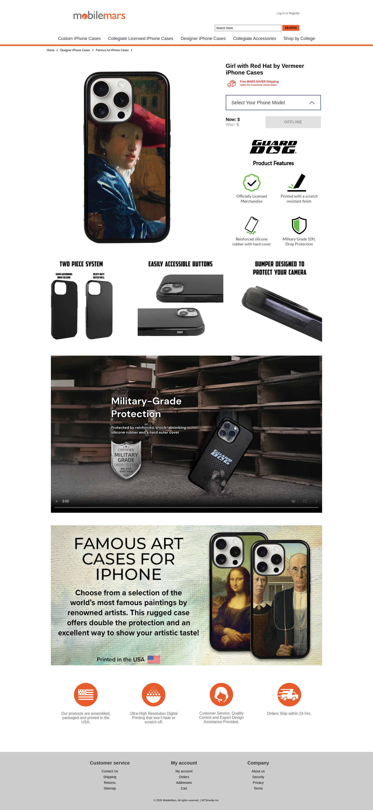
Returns (110, 783)
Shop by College (299, 38)
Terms (258, 788)
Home (50, 50)
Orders (184, 777)
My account (184, 771)
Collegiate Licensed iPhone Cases (140, 38)
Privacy (258, 783)
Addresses (184, 783)
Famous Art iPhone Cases (112, 50)
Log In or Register (288, 13)
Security (258, 777)
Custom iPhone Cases (79, 38)
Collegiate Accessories (254, 38)
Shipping (109, 777)
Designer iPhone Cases (203, 38)
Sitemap (110, 788)
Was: (230, 124)
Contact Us (110, 771)
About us (258, 771)
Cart (184, 788)
